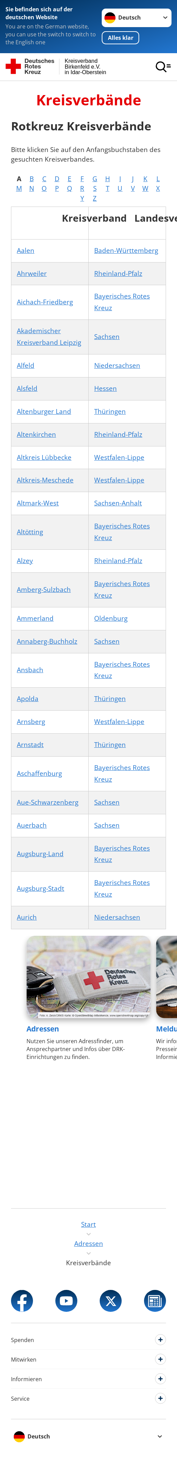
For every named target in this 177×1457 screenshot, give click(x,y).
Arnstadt (30, 744)
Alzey (25, 560)
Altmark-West (38, 503)
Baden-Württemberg (126, 250)
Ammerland (35, 618)
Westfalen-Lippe (119, 457)
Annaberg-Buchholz (47, 641)
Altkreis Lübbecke (44, 457)
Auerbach (32, 825)
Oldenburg (111, 618)
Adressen (42, 1029)
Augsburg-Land (40, 853)
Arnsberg (31, 721)
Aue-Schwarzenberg (47, 802)
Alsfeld (27, 388)
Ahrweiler (32, 273)
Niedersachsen (117, 365)
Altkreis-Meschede (45, 480)
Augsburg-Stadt (40, 888)
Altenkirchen (36, 434)
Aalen (25, 250)
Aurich (27, 917)
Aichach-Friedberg (45, 302)
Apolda (27, 698)
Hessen (105, 388)
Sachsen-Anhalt (118, 503)
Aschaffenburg (39, 773)
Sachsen (107, 336)
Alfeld (25, 365)
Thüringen (110, 411)
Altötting (30, 531)
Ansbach (30, 669)
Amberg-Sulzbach (44, 589)
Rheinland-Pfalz (118, 273)
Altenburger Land (44, 411)
